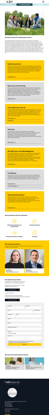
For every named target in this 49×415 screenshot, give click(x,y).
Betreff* (9, 331)
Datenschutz (7, 411)
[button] (41, 261)
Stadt (17, 314)
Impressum (7, 410)
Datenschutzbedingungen (21, 342)
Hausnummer (37, 310)
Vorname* (10, 306)
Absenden (24, 344)
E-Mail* (9, 323)
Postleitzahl (10, 314)
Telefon (9, 318)
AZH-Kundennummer (12, 327)
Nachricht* (10, 335)
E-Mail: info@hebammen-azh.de (12, 409)
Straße (9, 310)
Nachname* (27, 306)
